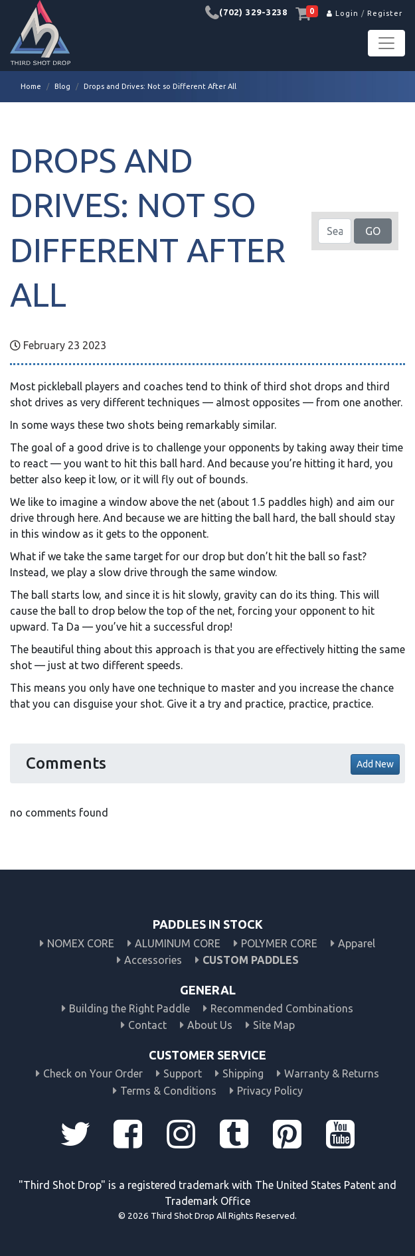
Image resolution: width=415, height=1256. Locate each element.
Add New (375, 764)
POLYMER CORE (279, 943)
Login (343, 13)
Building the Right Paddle (129, 1008)
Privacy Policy (270, 1091)
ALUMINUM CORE (177, 943)
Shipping (243, 1073)
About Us (209, 1025)
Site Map (274, 1025)
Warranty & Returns (331, 1073)
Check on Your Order (93, 1073)
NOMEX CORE (80, 943)
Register (384, 13)
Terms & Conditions (168, 1091)
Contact (147, 1025)
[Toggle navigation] (386, 43)
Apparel (356, 943)
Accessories (153, 960)
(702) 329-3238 (253, 12)
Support (182, 1073)
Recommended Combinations (281, 1008)
